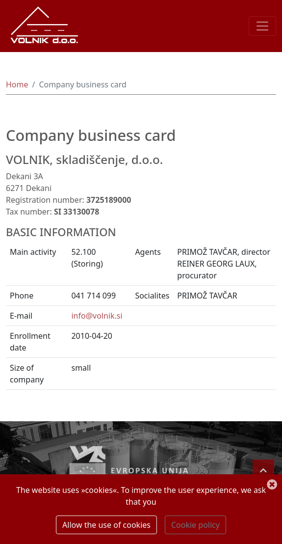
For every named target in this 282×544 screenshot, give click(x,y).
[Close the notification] (272, 485)
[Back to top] (263, 470)
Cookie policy (195, 524)
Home (17, 84)
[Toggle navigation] (262, 26)
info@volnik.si (96, 315)
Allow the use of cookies (106, 524)
